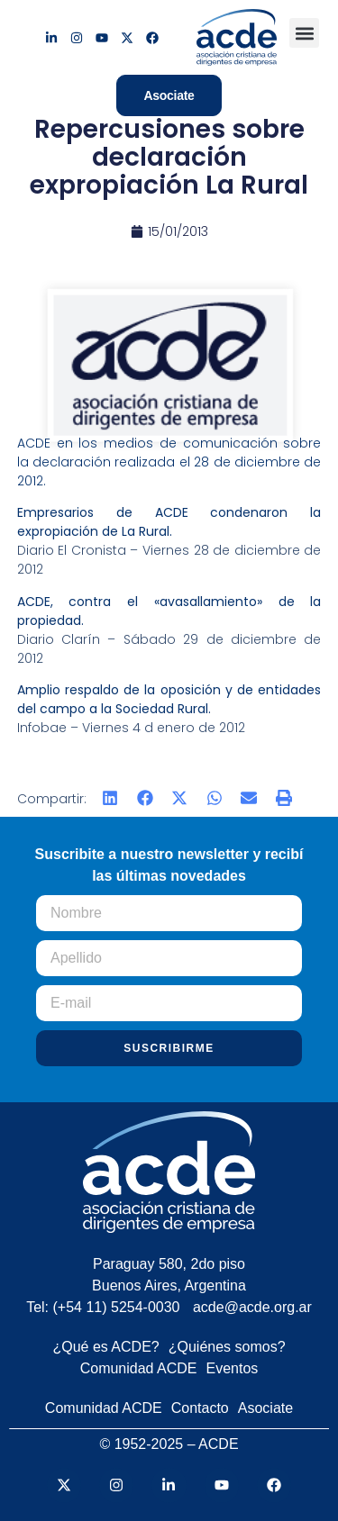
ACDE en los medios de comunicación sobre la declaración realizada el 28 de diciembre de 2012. (169, 462)
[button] (304, 33)
